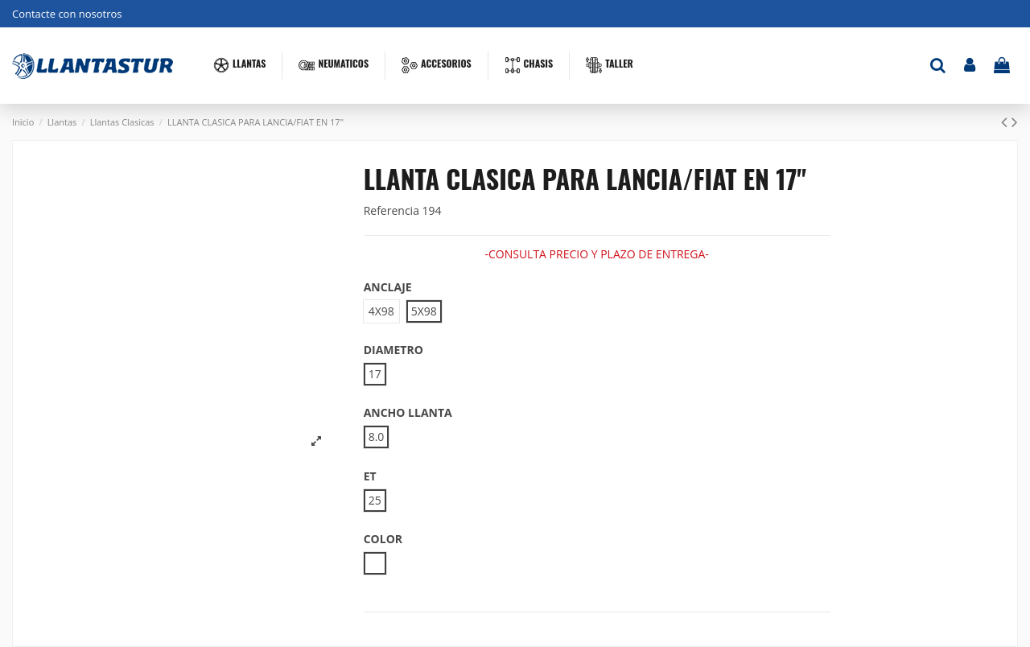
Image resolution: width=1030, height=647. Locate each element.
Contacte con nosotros (67, 13)
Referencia (391, 211)
